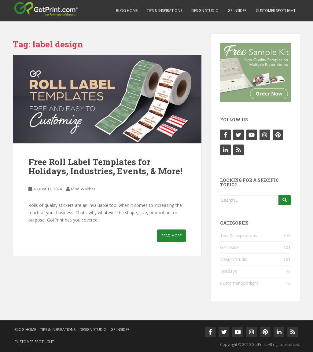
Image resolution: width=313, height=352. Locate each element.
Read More (171, 235)
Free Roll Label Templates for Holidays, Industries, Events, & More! (105, 166)
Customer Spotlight (276, 10)
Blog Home (127, 10)
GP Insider (237, 10)
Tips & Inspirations (164, 10)
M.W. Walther (83, 189)
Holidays (228, 271)
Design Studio (205, 10)
